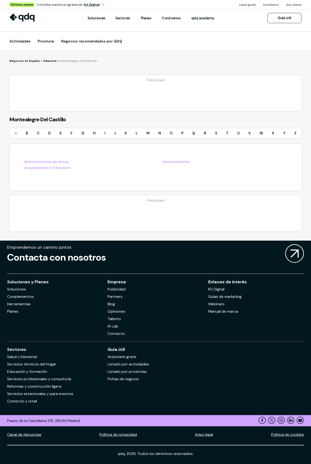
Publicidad (116, 289)
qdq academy (202, 18)
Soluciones (96, 18)
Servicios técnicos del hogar (31, 364)
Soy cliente (293, 5)
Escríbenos (271, 5)
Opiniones (116, 311)
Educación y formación (27, 371)
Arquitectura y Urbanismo (47, 167)
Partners (115, 296)
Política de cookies (287, 434)
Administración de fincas (46, 161)
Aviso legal (204, 434)
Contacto (116, 333)
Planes (146, 18)
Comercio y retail (22, 401)
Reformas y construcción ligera (34, 386)
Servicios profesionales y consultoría (39, 378)
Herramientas (19, 303)
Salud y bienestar (22, 356)
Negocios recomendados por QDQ (91, 41)
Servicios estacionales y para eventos (40, 393)
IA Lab (113, 326)
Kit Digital (92, 5)
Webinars (216, 303)
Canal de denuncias (24, 434)
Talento (114, 318)
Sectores (122, 18)
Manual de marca (223, 311)
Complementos (20, 296)
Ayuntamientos (176, 161)
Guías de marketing (225, 296)
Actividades (20, 41)
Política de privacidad (118, 434)
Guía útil (284, 18)
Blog (111, 303)
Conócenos (171, 18)
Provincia (46, 41)
